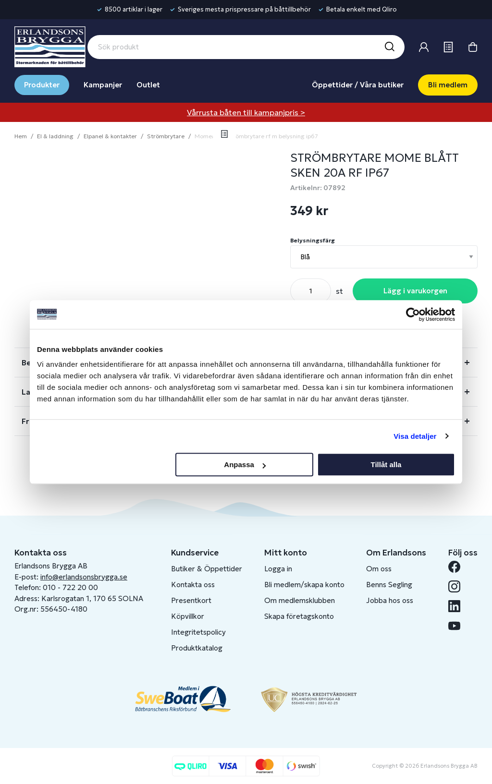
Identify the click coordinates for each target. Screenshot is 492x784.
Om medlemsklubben (299, 600)
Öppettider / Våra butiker (358, 84)
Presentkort (191, 600)
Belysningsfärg (312, 240)
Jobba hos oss (389, 600)
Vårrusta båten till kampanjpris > (246, 112)
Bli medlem (447, 84)
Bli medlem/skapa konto (304, 584)
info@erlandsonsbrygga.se (83, 576)
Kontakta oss (193, 584)
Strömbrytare (165, 136)
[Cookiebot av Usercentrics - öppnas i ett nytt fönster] (413, 314)
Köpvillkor (187, 616)
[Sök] (389, 47)
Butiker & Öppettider (206, 568)
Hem (20, 136)
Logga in (278, 568)
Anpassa (245, 464)
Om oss (379, 568)
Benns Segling (389, 584)
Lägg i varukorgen (415, 290)
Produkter (42, 84)
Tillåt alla (385, 464)
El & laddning (55, 136)
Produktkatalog (196, 647)
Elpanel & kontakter (110, 136)
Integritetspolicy (198, 632)
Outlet (148, 84)
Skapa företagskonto (299, 616)
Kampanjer (103, 84)
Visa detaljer (415, 436)
